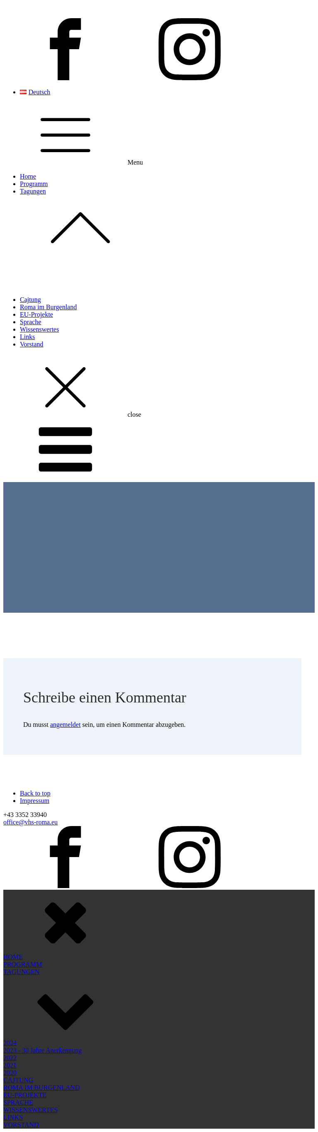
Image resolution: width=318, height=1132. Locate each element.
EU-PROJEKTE (25, 1025)
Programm (34, 183)
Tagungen (167, 223)
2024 (10, 973)
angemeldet (65, 724)
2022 (10, 987)
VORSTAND (21, 1054)
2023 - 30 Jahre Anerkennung (42, 980)
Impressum (34, 800)
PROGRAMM (22, 894)
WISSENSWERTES (30, 1040)
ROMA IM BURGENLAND (41, 1017)
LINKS (13, 1047)
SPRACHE (18, 1032)
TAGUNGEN (21, 901)
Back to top (35, 793)
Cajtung (30, 299)
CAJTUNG (18, 1010)
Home (28, 176)
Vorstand (31, 344)
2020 (10, 1002)
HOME (13, 887)
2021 (10, 995)
